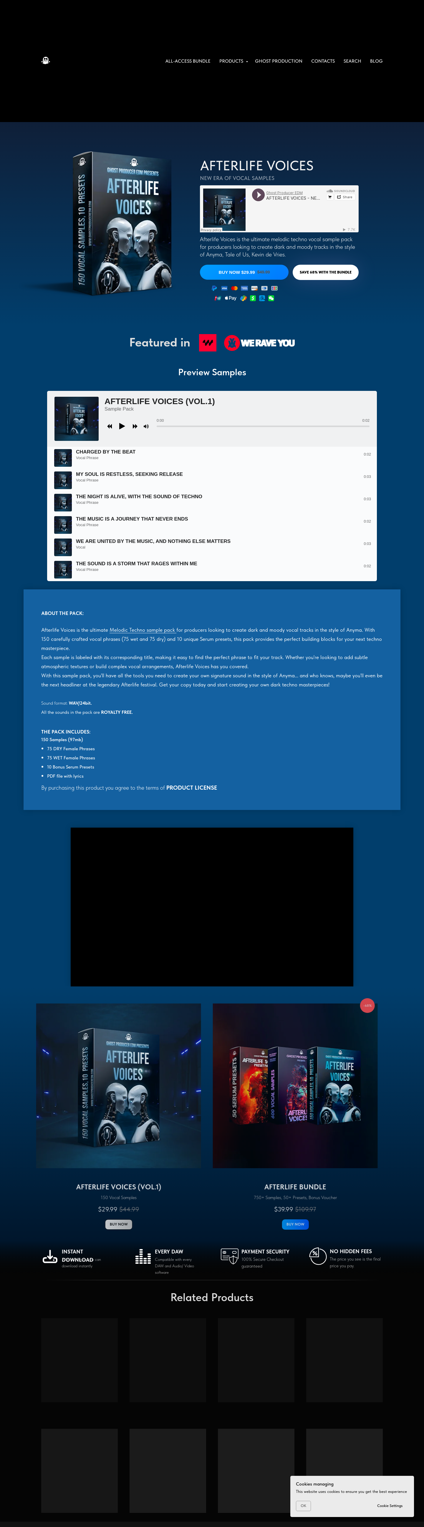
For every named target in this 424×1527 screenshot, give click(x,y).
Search (352, 61)
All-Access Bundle (188, 61)
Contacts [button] (323, 61)
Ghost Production (278, 61)
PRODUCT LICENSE (191, 787)
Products (231, 61)
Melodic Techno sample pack (143, 630)
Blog (376, 61)
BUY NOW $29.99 (244, 272)
